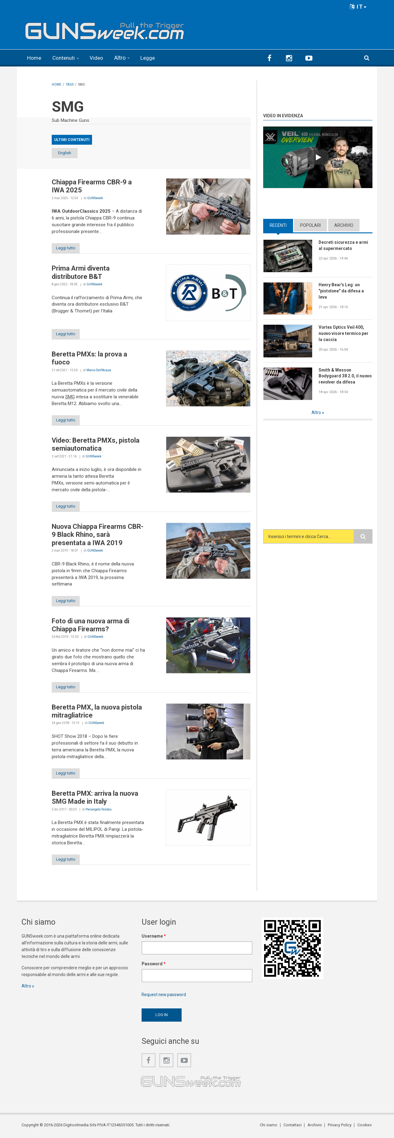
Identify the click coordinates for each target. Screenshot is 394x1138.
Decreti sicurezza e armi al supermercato (344, 245)
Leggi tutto (68, 248)
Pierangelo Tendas (99, 811)
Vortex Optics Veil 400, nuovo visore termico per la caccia (344, 333)
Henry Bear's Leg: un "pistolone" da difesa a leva (341, 290)
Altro (122, 57)
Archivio (343, 224)
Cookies (365, 1127)
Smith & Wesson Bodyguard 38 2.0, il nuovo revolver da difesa (345, 375)
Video (99, 57)
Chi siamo (270, 1127)
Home (34, 57)
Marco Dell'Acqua (98, 370)
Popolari (310, 224)
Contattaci (294, 1127)
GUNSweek (95, 197)
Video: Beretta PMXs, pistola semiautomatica (95, 445)
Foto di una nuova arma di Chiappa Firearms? (90, 626)
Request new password (164, 996)
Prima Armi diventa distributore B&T (81, 272)
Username (154, 937)
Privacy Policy (340, 1127)
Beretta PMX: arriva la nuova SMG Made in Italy (95, 799)
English (67, 153)
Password (154, 965)
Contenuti (65, 57)
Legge (150, 57)
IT (358, 6)
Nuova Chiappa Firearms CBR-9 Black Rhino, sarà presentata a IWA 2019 (97, 536)
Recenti (278, 224)
